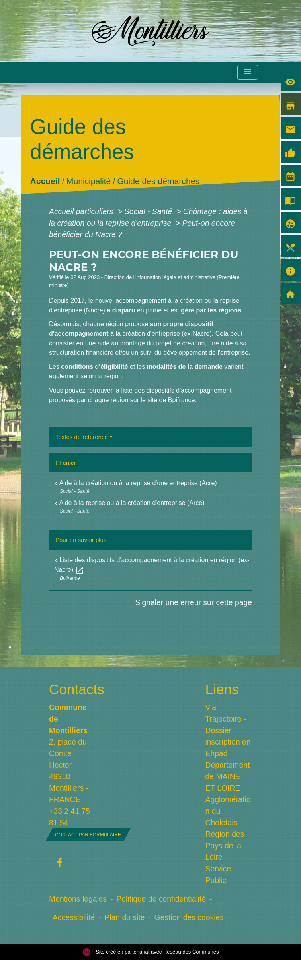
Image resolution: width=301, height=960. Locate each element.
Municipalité (88, 181)
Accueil (45, 181)
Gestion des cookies (189, 917)
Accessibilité (74, 917)
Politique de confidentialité (161, 898)
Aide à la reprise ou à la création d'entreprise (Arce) (131, 502)
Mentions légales (78, 898)
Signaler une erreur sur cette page (193, 602)
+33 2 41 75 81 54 (69, 817)
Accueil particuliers (82, 211)
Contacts (72, 689)
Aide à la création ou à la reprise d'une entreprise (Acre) (138, 483)
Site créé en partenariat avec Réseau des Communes (150, 952)
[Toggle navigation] (247, 72)
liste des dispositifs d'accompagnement (176, 390)
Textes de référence (81, 437)
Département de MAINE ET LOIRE (227, 776)
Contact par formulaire (88, 835)
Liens (222, 689)
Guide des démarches (158, 181)
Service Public (218, 874)
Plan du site (124, 917)
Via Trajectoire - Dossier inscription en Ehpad (228, 730)
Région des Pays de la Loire (224, 845)
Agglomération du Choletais (228, 811)
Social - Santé (149, 211)
